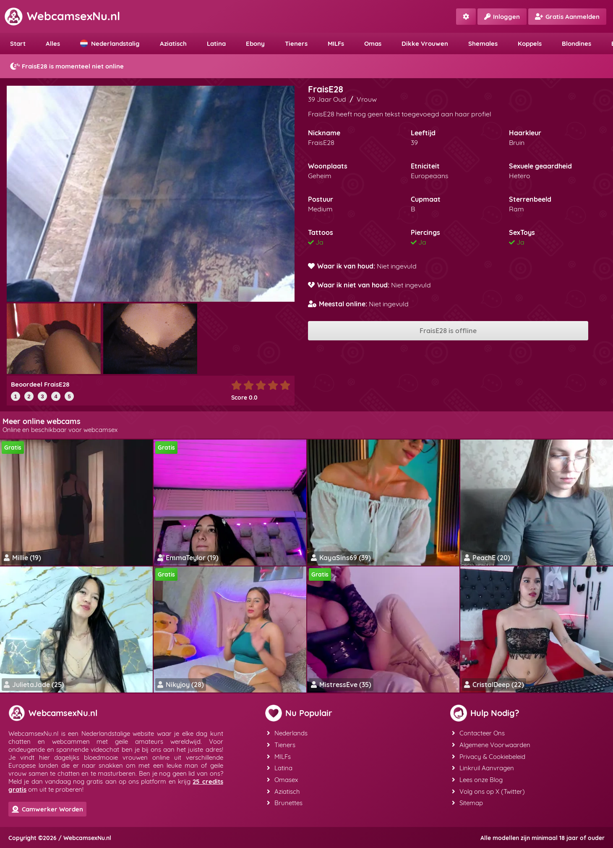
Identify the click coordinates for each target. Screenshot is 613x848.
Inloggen (502, 17)
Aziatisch (173, 43)
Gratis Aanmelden (567, 17)
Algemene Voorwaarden (491, 744)
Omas (372, 43)
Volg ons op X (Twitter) (488, 790)
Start (18, 43)
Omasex (282, 778)
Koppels (530, 43)
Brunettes (285, 801)
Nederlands (287, 733)
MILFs (336, 43)
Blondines (576, 43)
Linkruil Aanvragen (483, 767)
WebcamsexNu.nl (62, 16)
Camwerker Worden (47, 809)
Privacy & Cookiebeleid (488, 756)
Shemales (483, 43)
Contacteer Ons (478, 733)
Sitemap (467, 801)
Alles (53, 43)
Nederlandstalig (110, 43)
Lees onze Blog (477, 778)
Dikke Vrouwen (425, 43)
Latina (216, 43)
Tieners (296, 43)
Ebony (255, 43)
